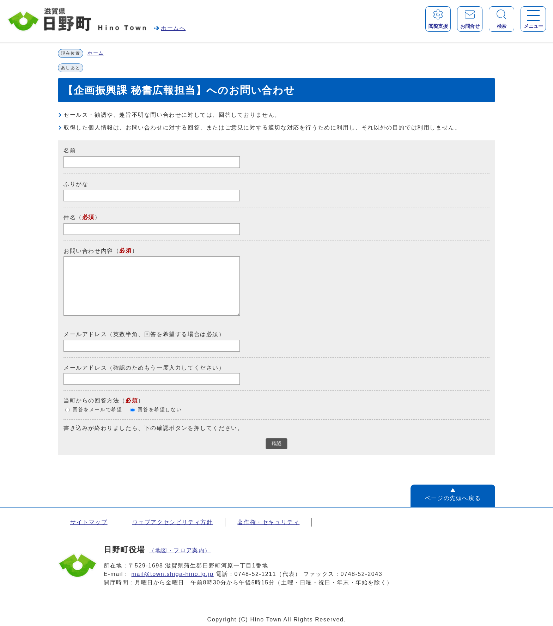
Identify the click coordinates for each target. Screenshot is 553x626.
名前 (69, 150)
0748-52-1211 (255, 574)
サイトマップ (89, 522)
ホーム (95, 53)
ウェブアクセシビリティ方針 (172, 522)
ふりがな (75, 184)
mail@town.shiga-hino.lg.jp (173, 574)
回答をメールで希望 (97, 410)
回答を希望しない (160, 410)
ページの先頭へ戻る (453, 498)
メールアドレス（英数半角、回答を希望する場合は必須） (144, 334)
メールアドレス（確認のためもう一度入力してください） (144, 367)
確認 (276, 443)
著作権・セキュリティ (268, 522)
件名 (69, 217)
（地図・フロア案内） (180, 550)
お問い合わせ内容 (88, 251)
